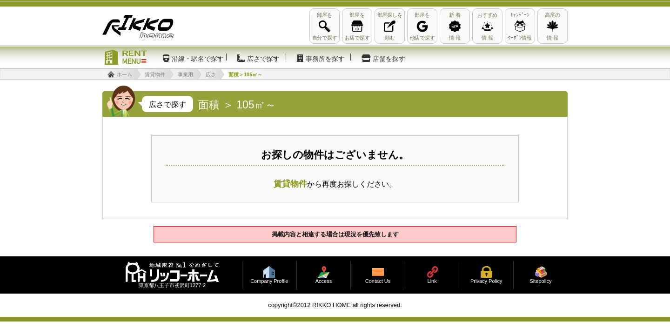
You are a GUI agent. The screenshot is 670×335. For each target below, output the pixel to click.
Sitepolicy (540, 281)
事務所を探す (325, 58)
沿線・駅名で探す (198, 58)
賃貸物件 (290, 183)
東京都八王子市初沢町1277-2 (172, 285)
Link (432, 281)
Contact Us (377, 281)
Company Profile (269, 281)
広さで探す (263, 58)
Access (323, 281)
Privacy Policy (486, 281)
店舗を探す (389, 58)
